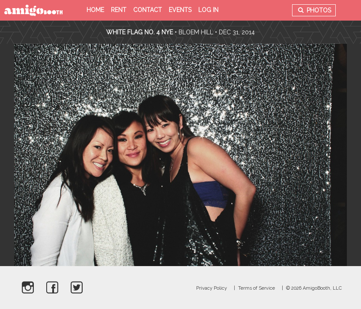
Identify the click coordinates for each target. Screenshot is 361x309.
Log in (208, 9)
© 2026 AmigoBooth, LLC (314, 288)
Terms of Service (256, 288)
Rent (118, 9)
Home (95, 9)
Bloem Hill (196, 32)
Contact (147, 9)
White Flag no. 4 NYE (139, 32)
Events (180, 9)
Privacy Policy (211, 288)
